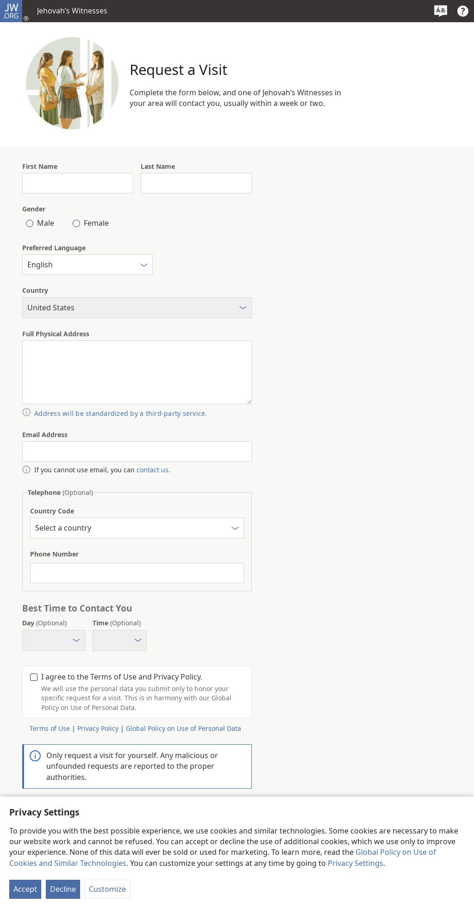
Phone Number (54, 554)
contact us (152, 469)
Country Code (52, 511)
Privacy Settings (355, 863)
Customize (107, 889)
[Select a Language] (441, 11)
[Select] (144, 266)
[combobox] (87, 264)
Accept (25, 889)
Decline (63, 889)
